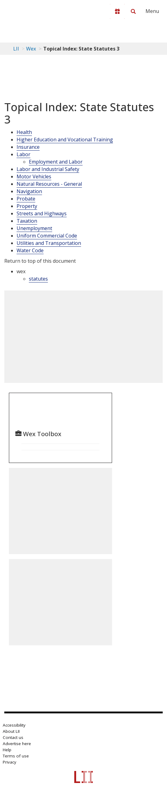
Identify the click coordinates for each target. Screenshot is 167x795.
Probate (26, 198)
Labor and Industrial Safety (48, 169)
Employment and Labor (56, 161)
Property (27, 206)
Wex (31, 48)
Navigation (29, 191)
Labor (23, 154)
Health (24, 132)
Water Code (30, 250)
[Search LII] (133, 11)
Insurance (28, 147)
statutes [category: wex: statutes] (38, 278)
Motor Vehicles (34, 176)
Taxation (27, 220)
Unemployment (34, 228)
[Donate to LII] (117, 11)
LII (16, 48)
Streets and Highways (42, 213)
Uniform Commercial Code (47, 235)
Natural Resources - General (49, 183)
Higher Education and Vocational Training (65, 139)
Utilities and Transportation (49, 243)
